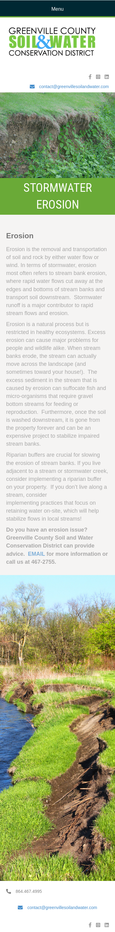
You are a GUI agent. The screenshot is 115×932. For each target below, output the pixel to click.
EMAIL (36, 554)
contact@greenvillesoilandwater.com (74, 86)
